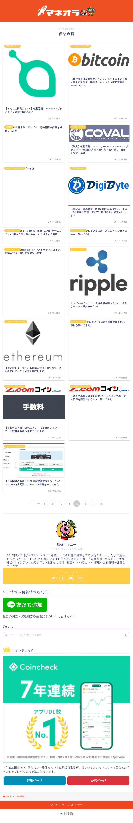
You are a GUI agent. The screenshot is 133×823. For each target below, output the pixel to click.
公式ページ (98, 780)
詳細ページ (34, 780)
